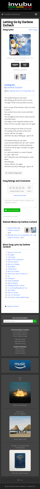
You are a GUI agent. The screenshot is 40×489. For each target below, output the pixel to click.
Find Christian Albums (20, 334)
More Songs (33, 30)
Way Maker (11, 267)
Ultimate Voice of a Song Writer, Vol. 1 (21, 235)
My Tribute (11, 290)
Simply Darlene (13, 228)
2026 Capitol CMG (20, 439)
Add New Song (20, 343)
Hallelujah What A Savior (16, 285)
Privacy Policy (20, 351)
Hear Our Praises (13, 271)
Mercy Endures (13, 283)
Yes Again (11, 255)
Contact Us (31, 486)
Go (9, 276)
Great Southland (13, 281)
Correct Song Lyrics (14, 173)
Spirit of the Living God (15, 259)
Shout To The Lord (14, 252)
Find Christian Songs (20, 336)
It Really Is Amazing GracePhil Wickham (20, 447)
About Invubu (20, 349)
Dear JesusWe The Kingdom (20, 413)
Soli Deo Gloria (13, 262)
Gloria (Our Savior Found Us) (17, 274)
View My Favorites (20, 195)
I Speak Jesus (12, 269)
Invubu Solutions (11, 14)
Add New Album (20, 341)
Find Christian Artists (20, 332)
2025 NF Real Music (20, 405)
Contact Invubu (20, 353)
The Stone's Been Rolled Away (18, 297)
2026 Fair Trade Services (20, 473)
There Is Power (13, 293)
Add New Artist (20, 339)
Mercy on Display (14, 264)
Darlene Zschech (14, 87)
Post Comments (12, 210)
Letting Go (11, 278)
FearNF (20, 379)
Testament (11, 257)
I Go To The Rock (14, 295)
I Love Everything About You (17, 288)
